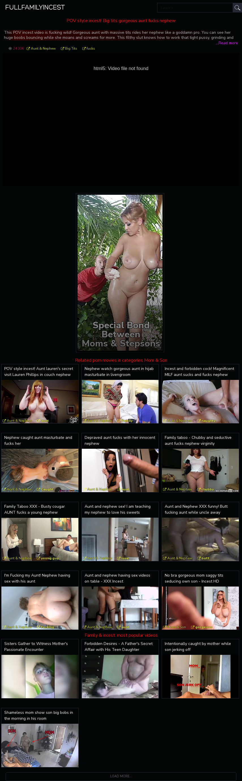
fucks (91, 48)
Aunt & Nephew (43, 48)
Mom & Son (176, 627)
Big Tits (71, 48)
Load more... (121, 776)
